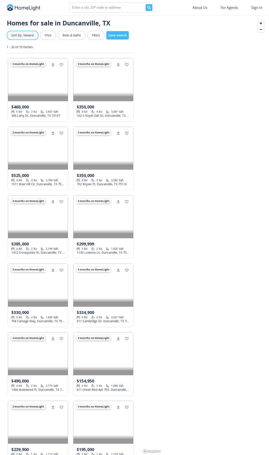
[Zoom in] (261, 23)
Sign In (256, 7)
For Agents (229, 7)
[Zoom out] (261, 29)
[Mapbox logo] (151, 451)
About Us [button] (200, 7)
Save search (117, 35)
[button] (22, 35)
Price (48, 35)
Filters (96, 35)
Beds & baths (71, 35)
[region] (205, 235)
